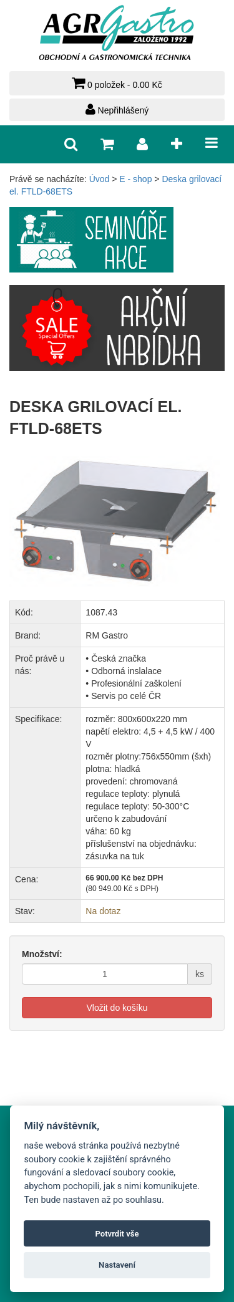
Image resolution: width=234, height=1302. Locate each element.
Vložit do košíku (116, 1008)
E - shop (135, 179)
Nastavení (117, 1265)
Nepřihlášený (117, 109)
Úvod (99, 179)
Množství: (42, 954)
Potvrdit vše (117, 1233)
